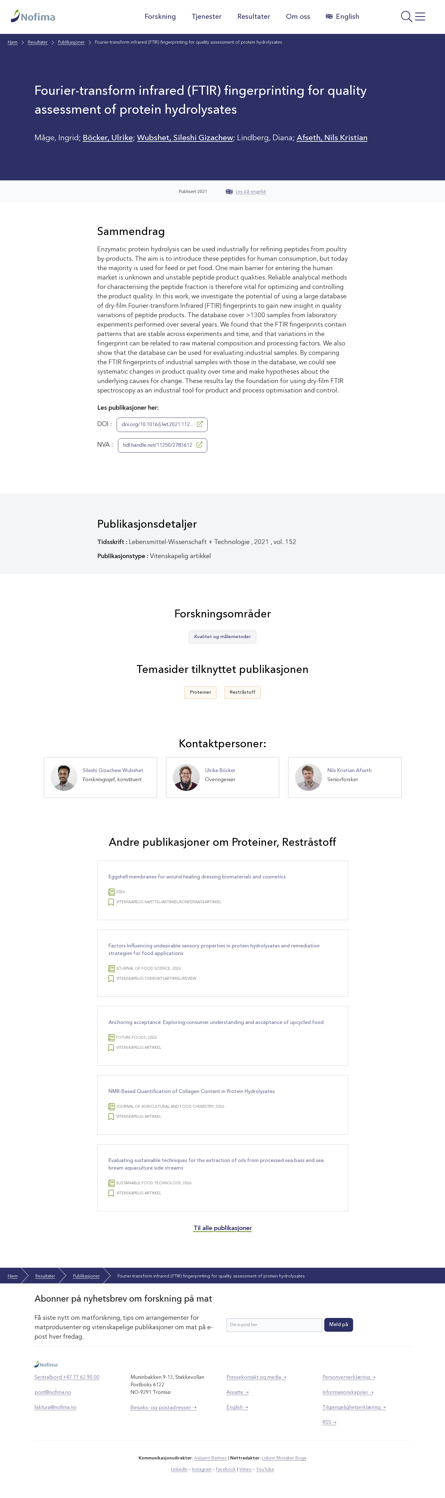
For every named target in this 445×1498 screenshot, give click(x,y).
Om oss (298, 16)
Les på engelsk (246, 191)
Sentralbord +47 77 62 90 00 (66, 1377)
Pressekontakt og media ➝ (256, 1377)
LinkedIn (179, 1469)
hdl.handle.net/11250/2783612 (162, 445)
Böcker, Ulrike (108, 138)
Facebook (226, 1469)
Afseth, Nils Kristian (332, 138)
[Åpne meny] (400, 18)
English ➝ (237, 1407)
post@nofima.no (52, 1392)
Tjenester (207, 16)
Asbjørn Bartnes (210, 1458)
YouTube (265, 1469)
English (342, 16)
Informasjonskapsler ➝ (347, 1392)
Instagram (202, 1469)
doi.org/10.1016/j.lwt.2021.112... (162, 424)
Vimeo (245, 1469)
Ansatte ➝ (237, 1392)
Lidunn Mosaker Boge (284, 1458)
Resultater (253, 16)
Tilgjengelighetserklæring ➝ (354, 1407)
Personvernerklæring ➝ (348, 1377)
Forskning (160, 16)
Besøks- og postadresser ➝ (163, 1407)
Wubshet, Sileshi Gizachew (185, 138)
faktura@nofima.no (55, 1407)
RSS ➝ (329, 1422)
